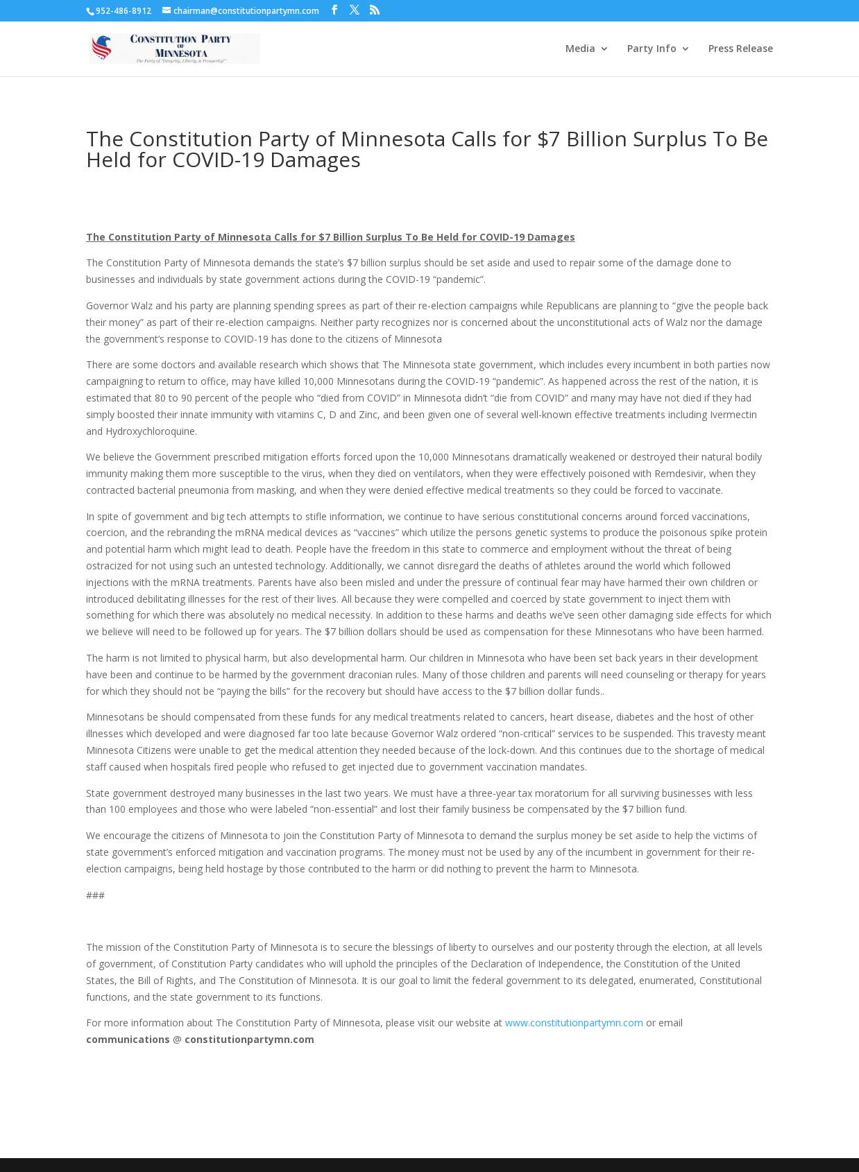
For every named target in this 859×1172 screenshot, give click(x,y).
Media (580, 49)
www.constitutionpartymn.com (574, 1022)
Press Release (740, 49)
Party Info (652, 49)
